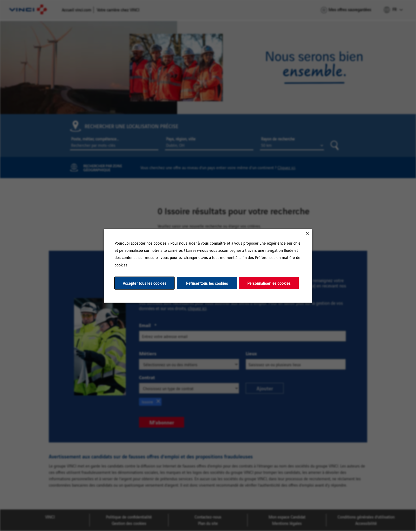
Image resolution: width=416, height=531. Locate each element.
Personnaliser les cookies (269, 283)
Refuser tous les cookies (207, 283)
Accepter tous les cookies (144, 283)
